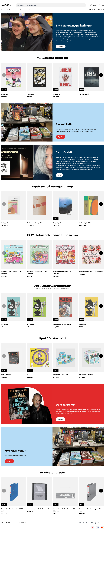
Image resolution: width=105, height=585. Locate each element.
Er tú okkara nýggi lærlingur (74, 25)
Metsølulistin (92, 10)
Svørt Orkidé (64, 152)
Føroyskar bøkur (15, 450)
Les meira (60, 46)
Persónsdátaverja (91, 523)
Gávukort (101, 10)
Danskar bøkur (65, 404)
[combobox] (51, 5)
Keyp (59, 175)
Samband (101, 523)
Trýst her (60, 137)
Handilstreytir (80, 523)
